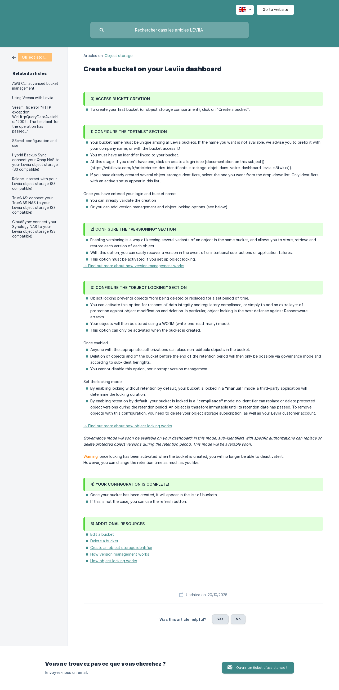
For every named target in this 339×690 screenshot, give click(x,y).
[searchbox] (169, 30)
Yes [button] (220, 619)
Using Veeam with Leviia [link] (32, 98)
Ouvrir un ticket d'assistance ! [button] (261, 667)
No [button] (238, 619)
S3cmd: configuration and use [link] (34, 143)
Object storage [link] (118, 55)
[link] (32, 56)
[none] (245, 10)
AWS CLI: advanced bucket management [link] (35, 85)
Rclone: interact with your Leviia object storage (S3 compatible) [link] (34, 184)
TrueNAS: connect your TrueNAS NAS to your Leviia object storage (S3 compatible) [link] (34, 205)
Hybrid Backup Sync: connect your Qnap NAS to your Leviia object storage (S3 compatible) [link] (36, 162)
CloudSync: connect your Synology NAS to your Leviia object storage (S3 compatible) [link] (34, 229)
